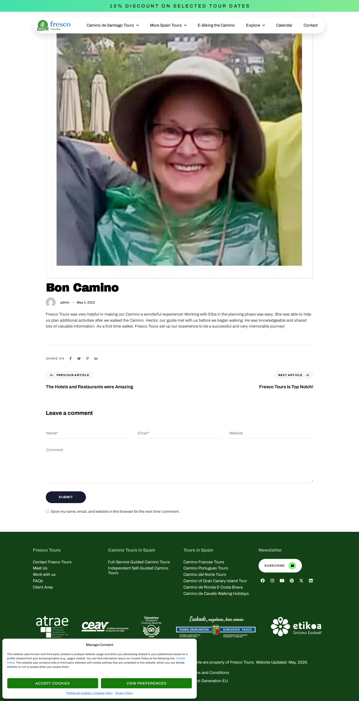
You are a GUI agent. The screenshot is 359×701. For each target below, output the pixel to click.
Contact (311, 25)
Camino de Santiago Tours (113, 25)
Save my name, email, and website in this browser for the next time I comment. (115, 511)
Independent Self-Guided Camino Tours (138, 570)
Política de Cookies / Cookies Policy (89, 693)
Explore (255, 25)
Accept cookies (52, 683)
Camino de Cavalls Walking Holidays (216, 593)
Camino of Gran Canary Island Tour (215, 581)
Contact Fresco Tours (52, 562)
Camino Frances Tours (203, 562)
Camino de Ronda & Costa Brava (213, 587)
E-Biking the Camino (216, 25)
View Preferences (146, 683)
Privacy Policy (124, 693)
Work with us (44, 574)
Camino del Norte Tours (204, 574)
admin (64, 302)
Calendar (284, 25)
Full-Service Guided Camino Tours (139, 562)
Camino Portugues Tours (205, 568)
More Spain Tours (168, 25)
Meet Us (40, 568)
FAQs (38, 581)
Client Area (43, 587)
